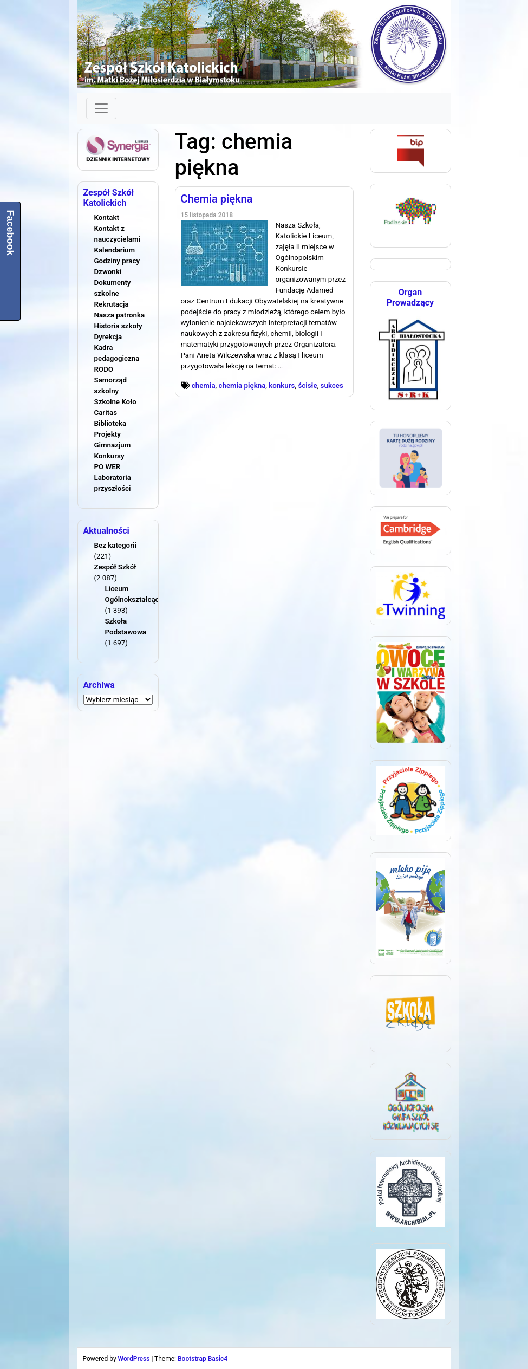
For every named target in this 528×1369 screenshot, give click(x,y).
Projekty (107, 434)
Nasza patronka (119, 315)
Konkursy (109, 456)
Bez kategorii (115, 545)
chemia (204, 385)
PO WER (107, 467)
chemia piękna (242, 385)
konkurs (282, 385)
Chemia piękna (217, 198)
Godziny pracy (117, 261)
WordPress (134, 1358)
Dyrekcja (108, 337)
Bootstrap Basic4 (202, 1358)
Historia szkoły (118, 326)
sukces (332, 385)
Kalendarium (114, 250)
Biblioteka (110, 423)
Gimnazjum (112, 445)
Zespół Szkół (115, 567)
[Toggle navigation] (101, 108)
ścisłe (307, 385)
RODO (104, 369)
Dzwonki (108, 272)
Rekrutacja (111, 304)
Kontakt (106, 217)
